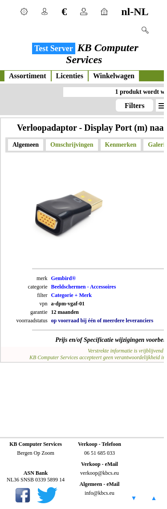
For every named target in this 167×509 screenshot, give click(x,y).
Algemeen (25, 144)
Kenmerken (121, 144)
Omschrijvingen (71, 144)
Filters (134, 105)
